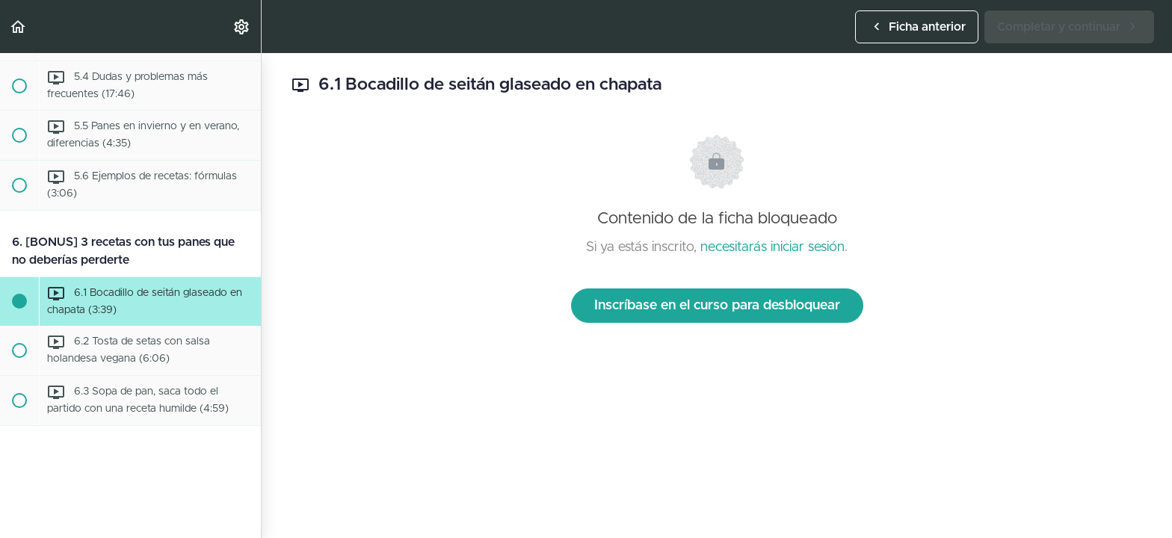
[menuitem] (242, 26)
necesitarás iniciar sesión (772, 247)
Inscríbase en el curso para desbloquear (717, 305)
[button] (18, 26)
